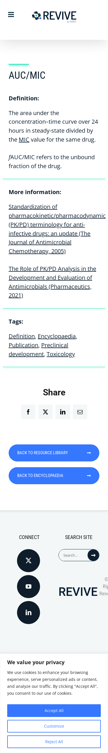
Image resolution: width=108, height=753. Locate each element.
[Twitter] (28, 560)
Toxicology (61, 354)
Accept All (54, 710)
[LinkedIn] (28, 612)
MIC (24, 139)
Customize (54, 726)
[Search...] (73, 555)
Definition (22, 336)
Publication (23, 345)
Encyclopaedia (57, 336)
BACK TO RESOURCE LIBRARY (54, 452)
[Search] (93, 555)
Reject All (54, 741)
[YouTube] (28, 586)
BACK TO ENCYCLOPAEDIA (54, 475)
